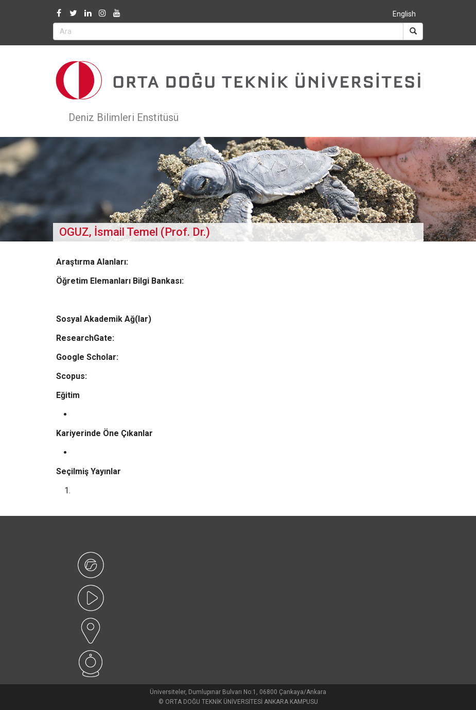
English (404, 14)
